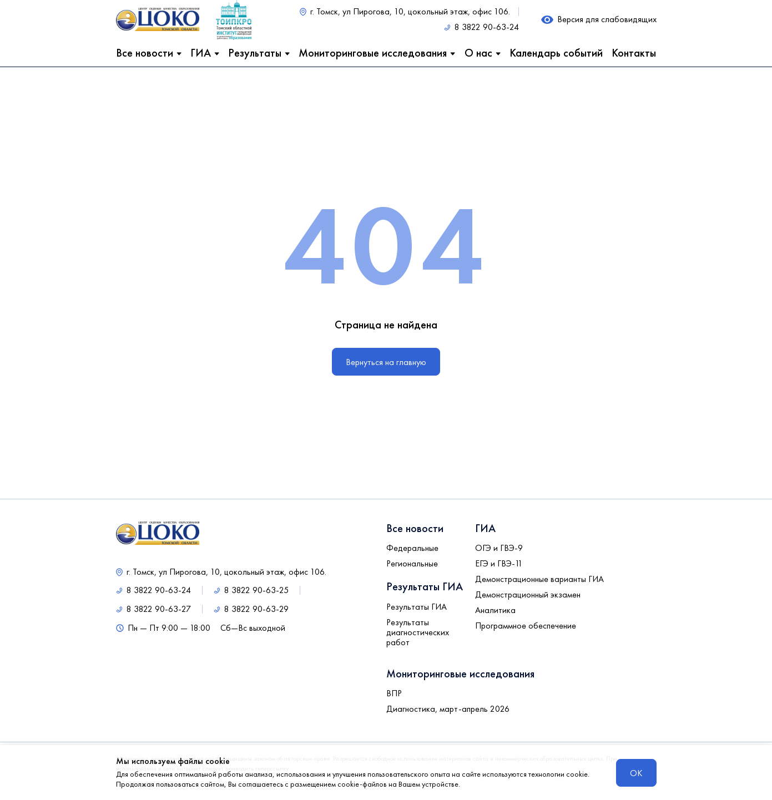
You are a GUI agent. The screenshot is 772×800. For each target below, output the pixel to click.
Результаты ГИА (416, 607)
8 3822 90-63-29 (256, 609)
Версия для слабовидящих (607, 19)
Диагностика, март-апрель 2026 (447, 709)
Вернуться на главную (386, 362)
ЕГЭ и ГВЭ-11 (499, 564)
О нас (478, 52)
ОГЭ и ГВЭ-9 (499, 548)
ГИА (200, 52)
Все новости (144, 52)
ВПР (394, 693)
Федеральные (412, 548)
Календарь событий (556, 52)
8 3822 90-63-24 (487, 27)
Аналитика (495, 610)
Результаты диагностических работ (417, 632)
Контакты (634, 52)
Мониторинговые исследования (373, 52)
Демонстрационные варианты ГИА (539, 579)
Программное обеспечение (525, 626)
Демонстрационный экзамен (528, 595)
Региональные (412, 564)
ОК (636, 773)
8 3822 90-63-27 (159, 609)
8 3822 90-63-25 (256, 590)
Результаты (254, 52)
